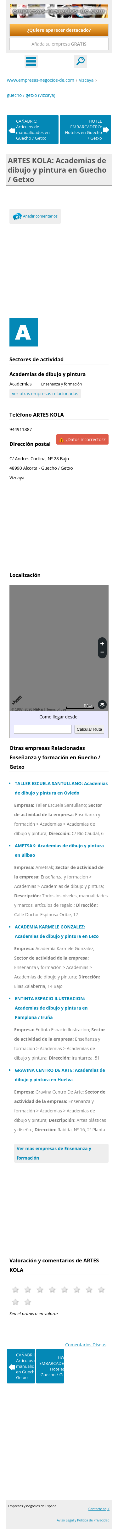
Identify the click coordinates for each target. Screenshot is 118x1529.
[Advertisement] (59, 269)
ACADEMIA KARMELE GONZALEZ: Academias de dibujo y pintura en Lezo (57, 931)
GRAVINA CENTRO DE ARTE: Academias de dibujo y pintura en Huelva (60, 1075)
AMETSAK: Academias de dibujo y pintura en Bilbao (59, 850)
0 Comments (17, 217)
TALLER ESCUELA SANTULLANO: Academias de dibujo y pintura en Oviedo (61, 788)
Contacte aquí (99, 1509)
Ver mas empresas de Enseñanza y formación (54, 1153)
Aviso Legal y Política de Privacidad (83, 1520)
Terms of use (56, 709)
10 (28, 1302)
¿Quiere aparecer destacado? (59, 30)
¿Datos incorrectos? (85, 439)
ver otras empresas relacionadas (45, 393)
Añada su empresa (59, 44)
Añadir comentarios (40, 216)
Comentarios (85, 1345)
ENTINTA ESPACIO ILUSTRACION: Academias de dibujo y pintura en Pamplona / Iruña (51, 1007)
